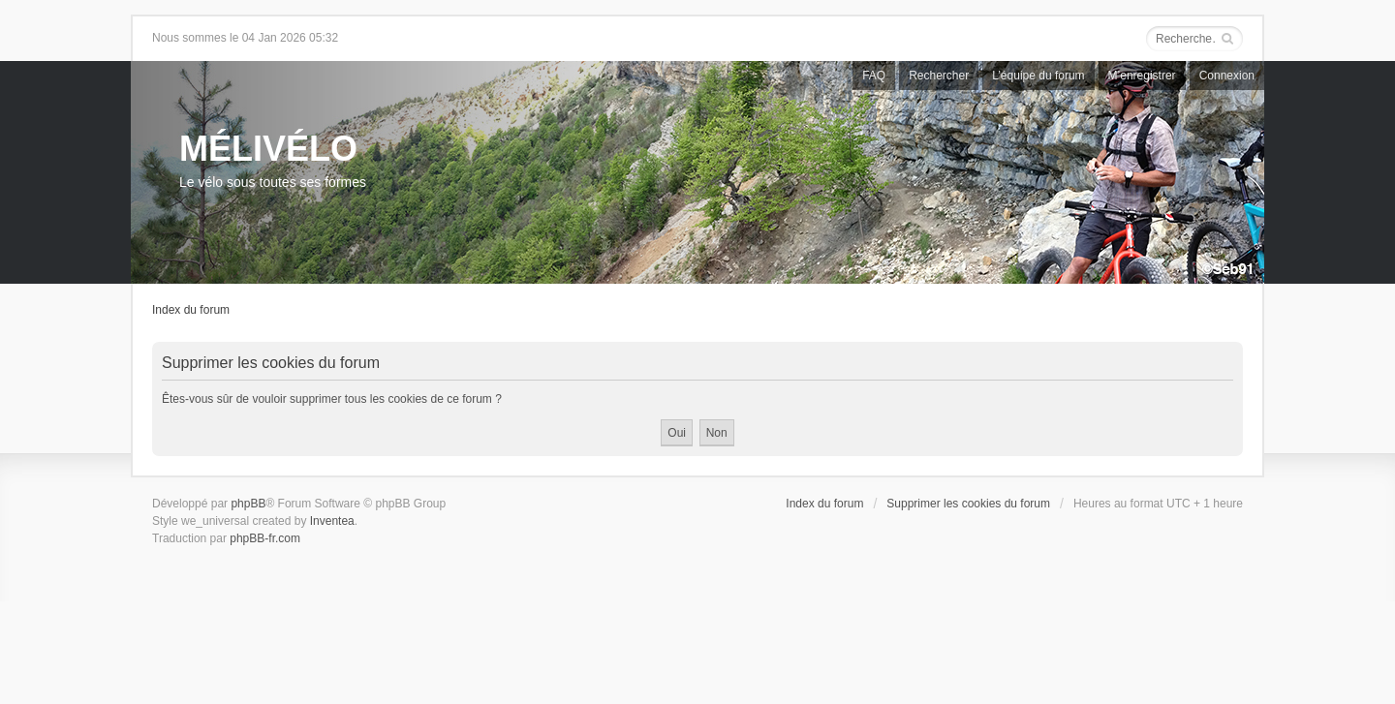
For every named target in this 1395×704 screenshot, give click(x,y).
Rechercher (939, 75)
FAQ (873, 75)
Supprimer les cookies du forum (968, 503)
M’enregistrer (1142, 75)
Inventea (332, 521)
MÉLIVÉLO (268, 148)
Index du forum (191, 310)
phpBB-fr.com (265, 538)
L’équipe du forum (1038, 75)
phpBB (248, 503)
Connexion (1227, 75)
